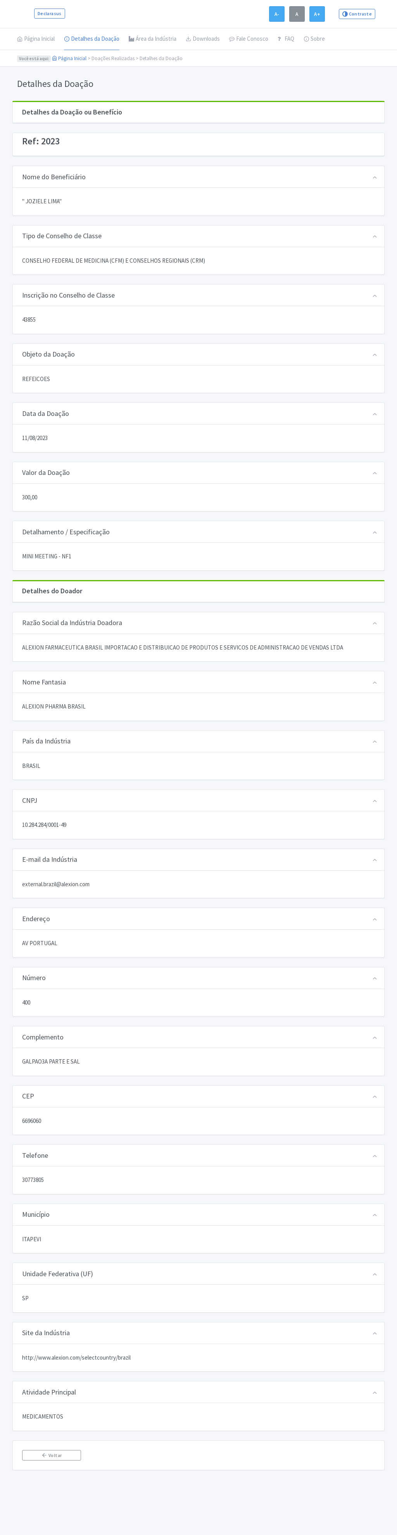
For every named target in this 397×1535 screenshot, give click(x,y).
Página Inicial (36, 38)
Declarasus (50, 13)
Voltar (51, 1455)
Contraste (357, 14)
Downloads (203, 38)
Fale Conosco (248, 38)
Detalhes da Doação (91, 38)
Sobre (314, 38)
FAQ (286, 38)
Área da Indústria (152, 38)
